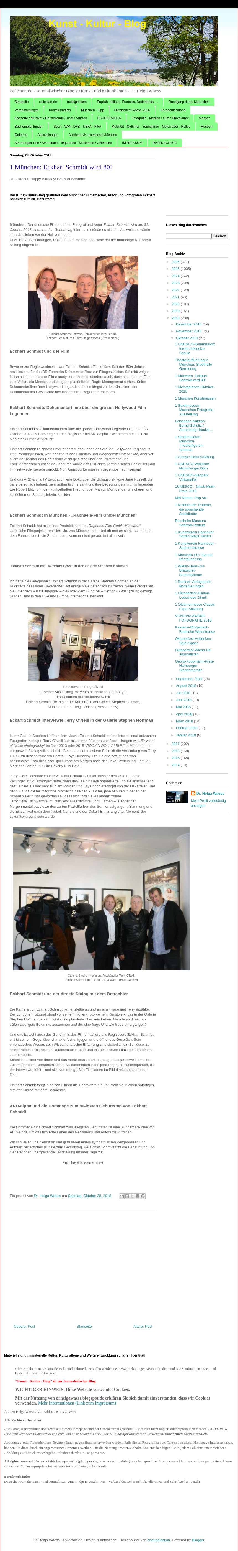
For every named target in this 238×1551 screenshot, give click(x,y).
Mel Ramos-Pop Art (190, 498)
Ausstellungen (47, 135)
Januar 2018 (186, 735)
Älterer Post (142, 1326)
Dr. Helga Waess (210, 793)
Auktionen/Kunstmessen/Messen (93, 135)
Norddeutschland (172, 110)
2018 (176, 318)
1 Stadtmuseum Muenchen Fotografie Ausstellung (194, 409)
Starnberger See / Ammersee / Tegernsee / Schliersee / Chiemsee (63, 143)
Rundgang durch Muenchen (189, 102)
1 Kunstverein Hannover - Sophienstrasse (195, 545)
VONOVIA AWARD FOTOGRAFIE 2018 (193, 618)
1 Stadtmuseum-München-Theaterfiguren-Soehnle (189, 443)
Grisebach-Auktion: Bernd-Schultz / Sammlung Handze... (194, 425)
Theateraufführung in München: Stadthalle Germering (193, 364)
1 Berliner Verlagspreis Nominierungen (193, 584)
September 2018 (190, 679)
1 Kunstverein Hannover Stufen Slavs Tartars (194, 534)
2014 (176, 765)
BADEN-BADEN (109, 118)
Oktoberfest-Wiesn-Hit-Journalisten (193, 652)
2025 (176, 269)
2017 (176, 744)
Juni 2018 (184, 700)
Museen (207, 126)
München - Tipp (92, 110)
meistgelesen (77, 102)
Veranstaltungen (27, 110)
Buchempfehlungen (29, 126)
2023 (176, 283)
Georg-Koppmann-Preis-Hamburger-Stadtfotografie (194, 665)
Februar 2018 (187, 728)
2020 (176, 304)
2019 (176, 311)
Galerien (21, 135)
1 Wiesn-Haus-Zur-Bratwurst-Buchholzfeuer (190, 570)
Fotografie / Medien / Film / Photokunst (159, 118)
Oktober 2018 (187, 338)
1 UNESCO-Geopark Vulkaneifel (191, 477)
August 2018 (186, 686)
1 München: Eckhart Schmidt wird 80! (191, 378)
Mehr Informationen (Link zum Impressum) (77, 1403)
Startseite (22, 102)
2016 (176, 751)
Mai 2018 (184, 707)
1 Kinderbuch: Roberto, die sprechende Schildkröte (193, 509)
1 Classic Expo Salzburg (194, 457)
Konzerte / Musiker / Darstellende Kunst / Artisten (51, 118)
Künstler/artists (60, 110)
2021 (176, 297)
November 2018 (189, 331)
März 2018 (185, 721)
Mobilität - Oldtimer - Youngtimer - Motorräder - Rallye (151, 126)
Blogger (198, 1540)
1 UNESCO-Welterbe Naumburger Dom (192, 466)
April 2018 (184, 714)
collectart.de (48, 102)
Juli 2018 (184, 693)
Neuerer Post (24, 1326)
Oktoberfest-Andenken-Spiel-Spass (193, 640)
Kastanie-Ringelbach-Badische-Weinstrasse (195, 629)
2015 (176, 758)
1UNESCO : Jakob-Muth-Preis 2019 (195, 488)
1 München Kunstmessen (195, 398)
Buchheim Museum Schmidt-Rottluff (190, 523)
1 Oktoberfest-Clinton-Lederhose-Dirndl (192, 595)
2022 (176, 290)
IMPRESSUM (132, 143)
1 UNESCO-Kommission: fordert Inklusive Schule (195, 348)
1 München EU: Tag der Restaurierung (194, 557)
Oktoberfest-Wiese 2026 (132, 110)
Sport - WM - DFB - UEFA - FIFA (77, 126)
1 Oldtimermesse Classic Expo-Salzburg (195, 606)
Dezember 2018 (189, 324)
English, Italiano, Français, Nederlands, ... (127, 102)
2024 (176, 276)
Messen (204, 118)
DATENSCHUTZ (164, 143)
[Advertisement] (83, 1265)
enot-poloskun (158, 1540)
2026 (176, 262)
